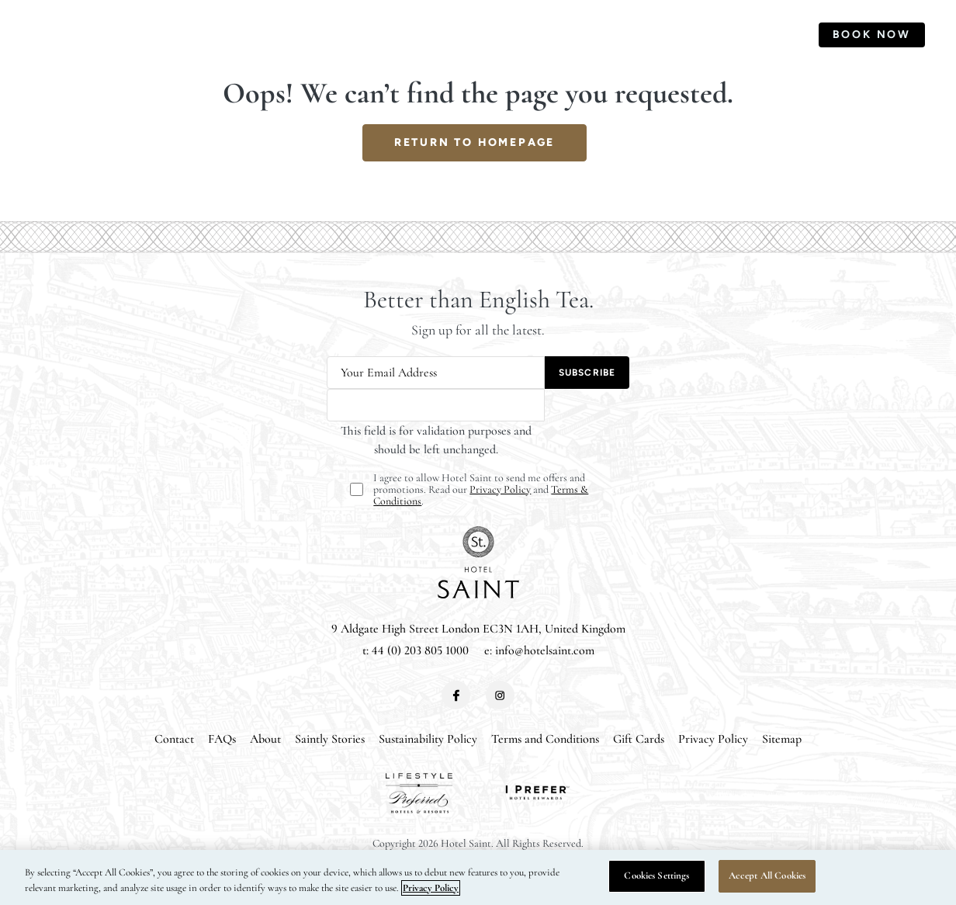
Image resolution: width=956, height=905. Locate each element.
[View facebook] (456, 695)
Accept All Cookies (767, 875)
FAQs (222, 739)
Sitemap (782, 739)
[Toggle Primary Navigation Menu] (42, 34)
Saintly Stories (330, 739)
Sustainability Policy (428, 739)
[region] (478, 877)
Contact (174, 739)
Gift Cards (638, 739)
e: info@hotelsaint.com (539, 650)
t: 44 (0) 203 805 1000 (415, 650)
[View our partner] (419, 793)
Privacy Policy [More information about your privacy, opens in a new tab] (431, 888)
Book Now (872, 34)
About (265, 739)
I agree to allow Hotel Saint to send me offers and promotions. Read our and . (480, 489)
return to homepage (474, 142)
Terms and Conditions (545, 739)
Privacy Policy (500, 489)
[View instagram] (500, 695)
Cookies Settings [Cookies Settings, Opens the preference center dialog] (656, 875)
